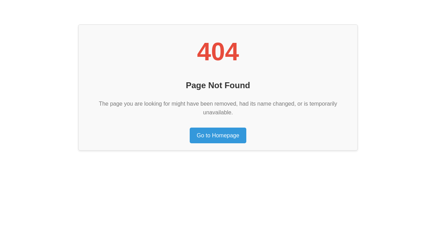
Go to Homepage (218, 135)
